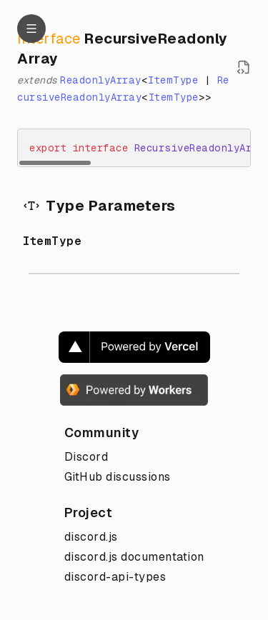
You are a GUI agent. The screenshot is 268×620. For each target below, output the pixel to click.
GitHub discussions (117, 477)
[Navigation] (31, 28)
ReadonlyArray (101, 80)
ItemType (173, 80)
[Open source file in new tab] (244, 67)
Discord (86, 457)
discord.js (91, 537)
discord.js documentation (134, 557)
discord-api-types (115, 577)
